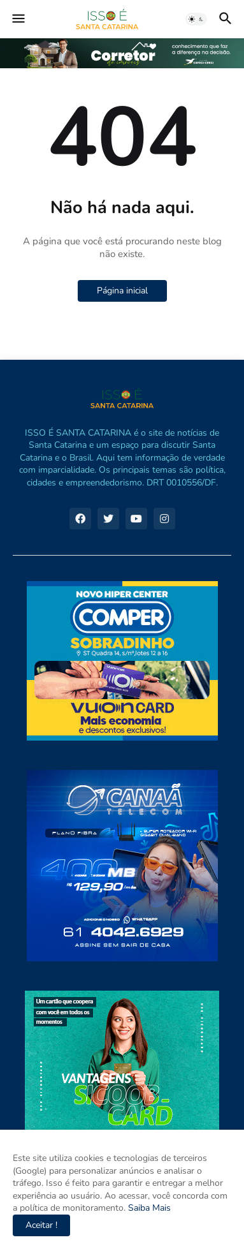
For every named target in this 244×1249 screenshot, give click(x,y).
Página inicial (122, 291)
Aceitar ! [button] (41, 1225)
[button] (17, 19)
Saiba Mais (148, 1208)
